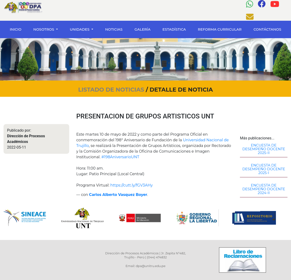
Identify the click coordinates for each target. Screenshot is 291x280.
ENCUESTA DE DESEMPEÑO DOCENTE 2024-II (263, 189)
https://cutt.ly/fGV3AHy (131, 185)
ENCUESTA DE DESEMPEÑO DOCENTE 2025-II (263, 149)
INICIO (16, 29)
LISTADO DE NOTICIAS (112, 89)
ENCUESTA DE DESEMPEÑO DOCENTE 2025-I (263, 169)
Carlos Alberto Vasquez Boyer (118, 194)
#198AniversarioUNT (120, 157)
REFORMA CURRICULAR (220, 29)
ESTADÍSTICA (174, 29)
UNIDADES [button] (80, 29)
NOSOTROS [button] (44, 29)
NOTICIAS (114, 29)
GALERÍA (142, 29)
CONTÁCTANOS (267, 29)
